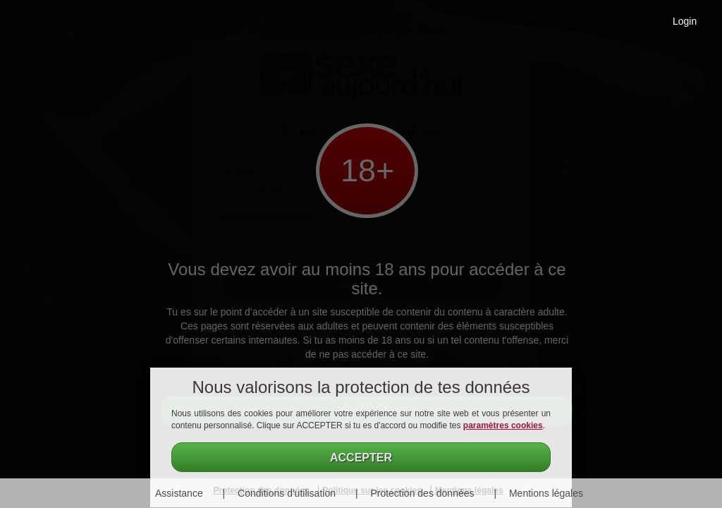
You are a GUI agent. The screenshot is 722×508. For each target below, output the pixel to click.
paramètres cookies (503, 425)
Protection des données (422, 493)
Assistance (179, 493)
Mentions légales (546, 493)
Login (685, 21)
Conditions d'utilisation (287, 493)
